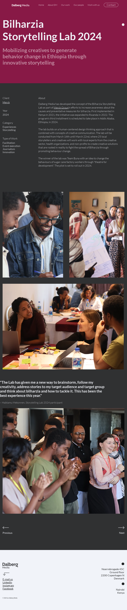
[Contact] (111, 5)
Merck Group (61, 107)
